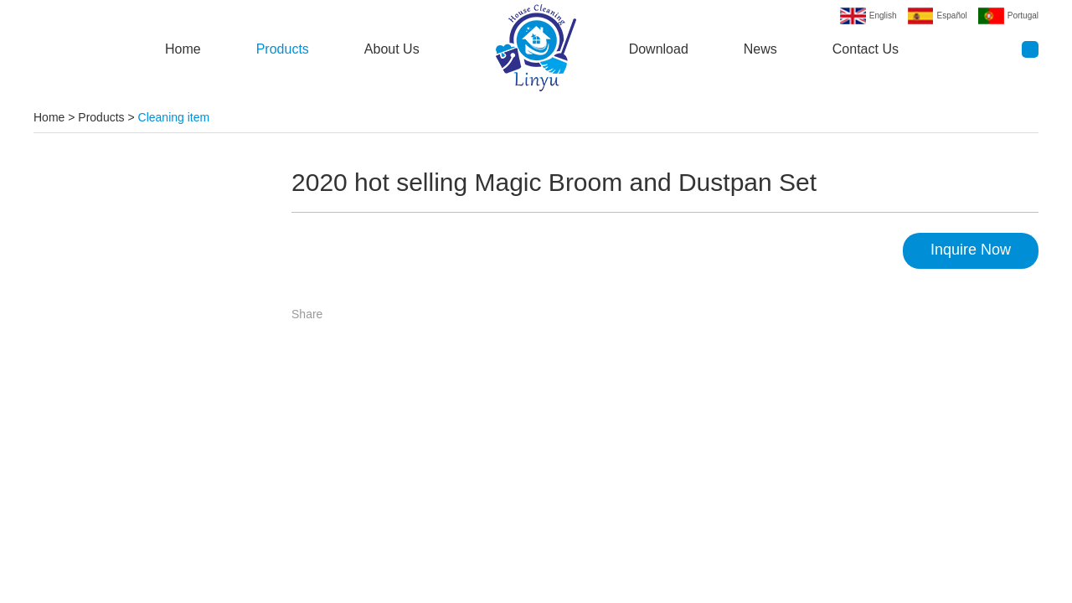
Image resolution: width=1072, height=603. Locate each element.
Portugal (1023, 15)
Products (282, 49)
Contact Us (865, 49)
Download (658, 49)
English (883, 15)
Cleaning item (174, 117)
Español (952, 15)
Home (183, 49)
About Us (392, 49)
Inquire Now (970, 249)
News (760, 49)
